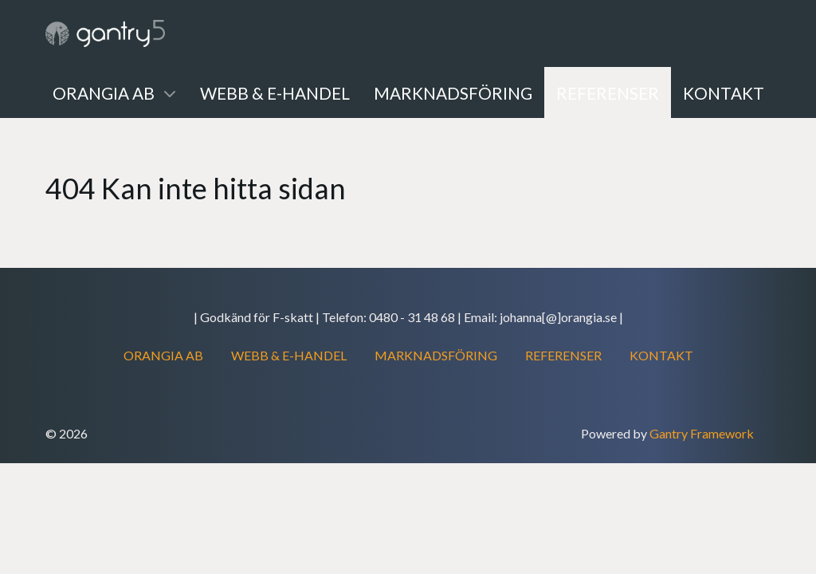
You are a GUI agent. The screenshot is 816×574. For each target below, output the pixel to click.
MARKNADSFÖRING (436, 355)
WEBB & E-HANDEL (289, 355)
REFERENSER (563, 355)
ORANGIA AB (163, 355)
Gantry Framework (701, 433)
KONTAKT (661, 355)
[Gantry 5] (105, 33)
